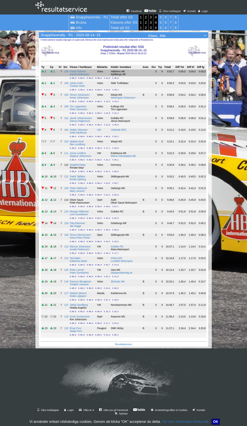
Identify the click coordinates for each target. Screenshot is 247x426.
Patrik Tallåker (77, 176)
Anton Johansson (79, 97)
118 (66, 281)
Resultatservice (123, 344)
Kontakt (189, 11)
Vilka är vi (86, 410)
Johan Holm (76, 83)
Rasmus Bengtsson (80, 281)
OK (215, 422)
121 (66, 176)
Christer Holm (77, 86)
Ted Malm (75, 258)
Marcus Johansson (80, 246)
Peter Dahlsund (78, 188)
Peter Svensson (78, 109)
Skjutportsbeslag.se (121, 272)
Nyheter (121, 413)
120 (66, 269)
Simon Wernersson (80, 234)
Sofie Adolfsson (78, 132)
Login (203, 11)
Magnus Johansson (80, 156)
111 (66, 153)
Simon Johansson (79, 94)
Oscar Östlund (78, 71)
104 (66, 129)
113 (66, 246)
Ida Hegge (75, 226)
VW (99, 129)
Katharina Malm (78, 261)
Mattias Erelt (77, 141)
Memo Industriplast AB (123, 156)
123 (66, 258)
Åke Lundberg (77, 144)
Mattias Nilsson (78, 293)
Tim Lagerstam (78, 106)
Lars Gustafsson (79, 214)
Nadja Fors (76, 331)
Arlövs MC (116, 258)
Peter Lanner (77, 269)
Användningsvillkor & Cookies (169, 410)
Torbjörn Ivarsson (79, 284)
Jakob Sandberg (79, 304)
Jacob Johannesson (81, 118)
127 (66, 304)
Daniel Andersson (79, 74)
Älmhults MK (118, 281)
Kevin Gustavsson (80, 316)
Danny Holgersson (80, 121)
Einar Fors (75, 328)
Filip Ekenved (77, 223)
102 (66, 94)
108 (66, 83)
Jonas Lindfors (78, 153)
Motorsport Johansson (123, 97)
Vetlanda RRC (119, 129)
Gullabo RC (117, 246)
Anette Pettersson (79, 249)
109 (66, 71)
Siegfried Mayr (78, 164)
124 (66, 211)
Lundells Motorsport (122, 261)
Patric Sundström (79, 272)
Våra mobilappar (170, 11)
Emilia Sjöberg (78, 179)
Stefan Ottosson (78, 129)
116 (66, 316)
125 (66, 188)
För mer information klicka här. (186, 422)
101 (66, 118)
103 (66, 141)
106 (66, 106)
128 (66, 234)
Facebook (134, 11)
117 (66, 293)
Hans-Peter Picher (80, 237)
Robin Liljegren (78, 296)
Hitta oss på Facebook (113, 410)
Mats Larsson (77, 191)
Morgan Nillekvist (79, 211)
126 (66, 223)
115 (66, 328)
